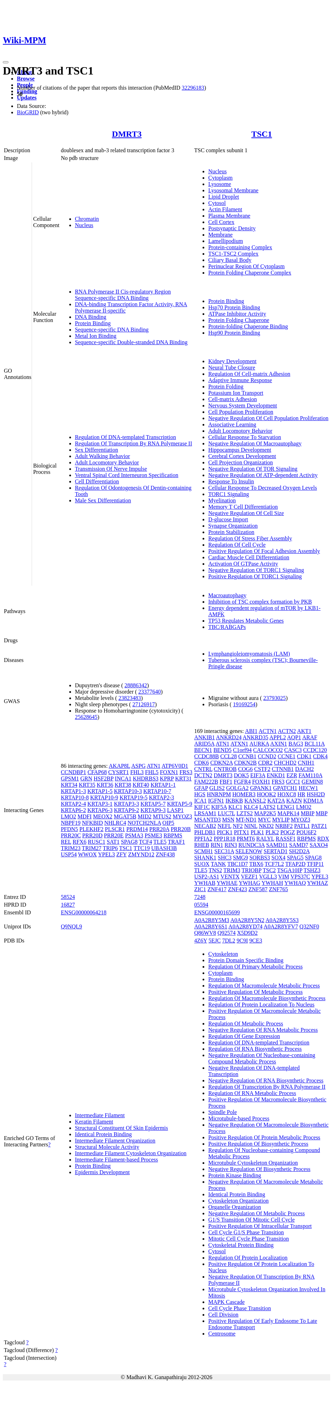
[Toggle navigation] (5, 62)
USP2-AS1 (206, 877)
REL (66, 842)
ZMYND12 (141, 854)
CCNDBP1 (73, 772)
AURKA (259, 744)
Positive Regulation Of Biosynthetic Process (258, 1144)
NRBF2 (284, 826)
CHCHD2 (285, 763)
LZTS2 (245, 813)
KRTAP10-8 (75, 797)
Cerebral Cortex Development (242, 456)
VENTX (229, 877)
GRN (86, 778)
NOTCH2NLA (144, 823)
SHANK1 (205, 858)
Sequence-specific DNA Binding (112, 330)
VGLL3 (268, 877)
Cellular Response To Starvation (244, 437)
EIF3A (257, 775)
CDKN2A (221, 763)
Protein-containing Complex (240, 247)
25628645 (86, 717)
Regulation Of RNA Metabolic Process (252, 1093)
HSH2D (316, 794)
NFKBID (92, 823)
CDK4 (320, 756)
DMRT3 (126, 134)
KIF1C (202, 807)
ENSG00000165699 (217, 912)
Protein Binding (93, 323)
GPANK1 (261, 788)
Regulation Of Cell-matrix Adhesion (249, 374)
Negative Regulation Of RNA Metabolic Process (263, 1030)
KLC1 (235, 807)
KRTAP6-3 (100, 810)
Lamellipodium (225, 241)
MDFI (84, 816)
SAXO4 (319, 845)
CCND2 (267, 756)
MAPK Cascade (226, 1302)
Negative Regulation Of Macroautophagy (254, 443)
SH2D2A (299, 851)
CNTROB (225, 769)
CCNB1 (247, 756)
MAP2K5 (265, 813)
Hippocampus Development (239, 450)
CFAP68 (97, 772)
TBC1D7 (237, 864)
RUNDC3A (251, 845)
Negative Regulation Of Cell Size (246, 513)
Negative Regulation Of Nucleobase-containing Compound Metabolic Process (261, 1058)
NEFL (224, 826)
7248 (199, 897)
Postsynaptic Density (232, 228)
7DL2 (228, 941)
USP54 (69, 854)
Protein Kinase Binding (234, 1175)
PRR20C (71, 835)
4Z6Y (200, 941)
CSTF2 (262, 769)
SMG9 (240, 858)
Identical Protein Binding (103, 1134)
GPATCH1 (285, 788)
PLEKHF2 (91, 829)
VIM (283, 877)
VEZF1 (249, 877)
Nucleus (84, 225)
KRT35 (87, 785)
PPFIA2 (203, 839)
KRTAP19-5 (134, 797)
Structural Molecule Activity (107, 1147)
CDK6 (201, 763)
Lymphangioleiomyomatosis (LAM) (249, 654)
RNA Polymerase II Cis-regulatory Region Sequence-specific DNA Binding (123, 295)
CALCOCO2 (268, 750)
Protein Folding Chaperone (238, 320)
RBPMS (173, 835)
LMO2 (68, 816)
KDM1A (313, 801)
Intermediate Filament (100, 1115)
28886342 (135, 685)
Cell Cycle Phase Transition (239, 1308)
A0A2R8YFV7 (281, 926)
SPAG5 (295, 858)
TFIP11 (315, 864)
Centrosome (221, 1334)
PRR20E (114, 835)
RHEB (201, 845)
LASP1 (175, 810)
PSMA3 (134, 835)
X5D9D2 (247, 933)
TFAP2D (295, 864)
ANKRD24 (229, 737)
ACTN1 (267, 731)
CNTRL (203, 769)
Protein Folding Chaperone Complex (249, 273)
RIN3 (230, 845)
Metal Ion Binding (95, 336)
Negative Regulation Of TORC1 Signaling (256, 570)
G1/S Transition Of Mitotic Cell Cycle (251, 1220)
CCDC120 (315, 750)
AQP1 (294, 737)
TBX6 (256, 864)
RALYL (265, 839)
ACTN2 (287, 731)
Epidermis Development (102, 1172)
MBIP (307, 813)
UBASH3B (164, 848)
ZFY (121, 854)
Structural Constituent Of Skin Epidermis (121, 1128)
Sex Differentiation (96, 450)
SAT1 (113, 842)
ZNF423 (237, 889)
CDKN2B (245, 763)
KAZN (294, 801)
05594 (201, 905)
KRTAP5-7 (153, 804)
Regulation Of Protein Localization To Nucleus (261, 1005)
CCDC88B (206, 756)
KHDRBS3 (146, 778)
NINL (250, 826)
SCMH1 (203, 851)
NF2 (238, 826)
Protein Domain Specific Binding (245, 960)
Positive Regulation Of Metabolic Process (255, 992)
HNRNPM (219, 794)
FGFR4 (242, 782)
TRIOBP (251, 870)
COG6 (245, 769)
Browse (25, 79)
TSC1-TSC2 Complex (233, 254)
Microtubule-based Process (238, 1118)
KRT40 (141, 785)
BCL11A (315, 744)
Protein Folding (225, 387)
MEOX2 (102, 816)
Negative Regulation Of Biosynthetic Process (259, 1169)
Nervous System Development (242, 405)
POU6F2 (306, 832)
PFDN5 (69, 829)
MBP (321, 813)
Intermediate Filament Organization (115, 1141)
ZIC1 (200, 889)
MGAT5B (125, 816)
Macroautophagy (227, 595)
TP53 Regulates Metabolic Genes (246, 621)
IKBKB (234, 801)
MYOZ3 (182, 816)
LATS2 (267, 807)
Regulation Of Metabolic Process (245, 1023)
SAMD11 (277, 845)
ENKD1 (276, 775)
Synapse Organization (233, 526)
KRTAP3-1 (100, 804)
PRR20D (92, 835)
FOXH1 (261, 782)
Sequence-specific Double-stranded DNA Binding (131, 342)
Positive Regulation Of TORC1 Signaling (255, 576)
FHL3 (136, 772)
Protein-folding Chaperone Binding (248, 326)
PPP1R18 (224, 839)
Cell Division (223, 1315)
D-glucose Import (228, 519)
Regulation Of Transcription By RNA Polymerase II (133, 443)
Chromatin (87, 219)
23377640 (149, 692)
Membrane (220, 235)
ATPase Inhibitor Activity (237, 314)
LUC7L (226, 813)
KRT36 (105, 785)
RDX (323, 839)
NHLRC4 (115, 823)
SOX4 (278, 858)
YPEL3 (106, 854)
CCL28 (228, 756)
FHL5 (152, 772)
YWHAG (249, 883)
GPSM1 (70, 778)
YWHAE (227, 883)
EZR (292, 775)
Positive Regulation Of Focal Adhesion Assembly (264, 551)
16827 (68, 905)
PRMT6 (246, 839)
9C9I (242, 941)
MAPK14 (288, 813)
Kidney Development (232, 361)
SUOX (202, 864)
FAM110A (310, 775)
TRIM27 (92, 848)
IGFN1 (216, 801)
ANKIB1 (204, 737)
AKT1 (304, 731)
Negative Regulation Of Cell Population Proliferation (268, 418)
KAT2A (276, 801)
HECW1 (308, 788)
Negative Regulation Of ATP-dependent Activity (263, 475)
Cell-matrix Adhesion (232, 399)
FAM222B (206, 782)
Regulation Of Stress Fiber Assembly (250, 538)
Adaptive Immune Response (240, 380)
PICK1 (224, 832)
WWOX (87, 854)
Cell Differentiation (97, 481)
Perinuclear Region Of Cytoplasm (246, 266)
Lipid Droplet (223, 197)
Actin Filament (225, 209)
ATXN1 (239, 744)
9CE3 (255, 941)
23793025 (274, 698)
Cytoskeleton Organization (238, 1201)
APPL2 (277, 737)
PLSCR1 (115, 829)
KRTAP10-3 (128, 791)
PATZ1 (319, 826)
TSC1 (261, 134)
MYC (264, 820)
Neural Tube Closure (231, 368)
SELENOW (249, 851)
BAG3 (295, 744)
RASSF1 (286, 839)
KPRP (167, 778)
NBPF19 (71, 823)
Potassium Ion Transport (235, 393)
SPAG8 (129, 842)
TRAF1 (176, 842)
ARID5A (204, 744)
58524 (68, 897)
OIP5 (168, 823)
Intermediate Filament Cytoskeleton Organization (130, 1153)
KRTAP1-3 (73, 791)
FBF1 (225, 782)
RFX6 (80, 842)
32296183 (193, 88)
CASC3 (293, 750)
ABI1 (251, 731)
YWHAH (272, 883)
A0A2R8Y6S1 (210, 926)
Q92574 (226, 933)
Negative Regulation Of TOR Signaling (252, 469)
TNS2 (215, 870)
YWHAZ (317, 883)
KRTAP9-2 (126, 810)
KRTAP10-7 (157, 791)
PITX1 (241, 832)
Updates (27, 98)
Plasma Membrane (229, 216)
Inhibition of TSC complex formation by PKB (260, 602)
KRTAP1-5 (100, 791)
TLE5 (159, 842)
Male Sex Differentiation (103, 500)
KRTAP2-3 (161, 797)
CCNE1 (287, 756)
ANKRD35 (255, 737)
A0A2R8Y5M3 (211, 920)
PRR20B (181, 829)
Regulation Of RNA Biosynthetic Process (255, 1049)
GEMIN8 (312, 782)
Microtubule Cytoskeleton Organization (253, 1163)
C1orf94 (242, 750)
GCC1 (293, 782)
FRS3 (185, 772)
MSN (228, 820)
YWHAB (204, 883)
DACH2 (304, 769)
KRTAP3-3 (126, 804)
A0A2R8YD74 (246, 926)
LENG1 (286, 807)
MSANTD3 (207, 820)
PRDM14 (137, 829)
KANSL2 (255, 801)
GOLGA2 (237, 788)
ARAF (309, 737)
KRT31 (183, 778)
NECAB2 (205, 826)
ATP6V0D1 (174, 766)
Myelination (222, 500)
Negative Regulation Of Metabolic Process (256, 1213)
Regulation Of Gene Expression (244, 1036)
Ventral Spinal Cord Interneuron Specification (126, 475)
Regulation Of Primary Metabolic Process (255, 967)
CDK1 (304, 756)
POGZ (287, 832)
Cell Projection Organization (240, 462)
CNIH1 (306, 763)
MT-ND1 (246, 820)
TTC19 (142, 848)
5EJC (215, 941)
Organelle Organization (234, 1207)
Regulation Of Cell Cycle (236, 545)
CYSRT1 (118, 772)
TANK (218, 864)
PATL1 (302, 826)
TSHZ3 (311, 870)
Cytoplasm (220, 178)
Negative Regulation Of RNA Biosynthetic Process (266, 1080)
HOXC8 (286, 794)
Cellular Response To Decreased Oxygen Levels (262, 488)
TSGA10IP (289, 870)
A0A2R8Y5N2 (247, 920)
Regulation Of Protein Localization (247, 1258)
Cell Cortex (221, 222)
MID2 (145, 816)
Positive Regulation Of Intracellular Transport (260, 1226)
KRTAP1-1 (163, 785)
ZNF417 (216, 889)
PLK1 (257, 832)
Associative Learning (232, 424)
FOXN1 (169, 772)
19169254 (244, 704)
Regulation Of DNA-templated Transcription (125, 437)
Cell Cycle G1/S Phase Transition (246, 1232)
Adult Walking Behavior (102, 456)
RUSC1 (96, 842)
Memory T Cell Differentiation (243, 507)
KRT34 (69, 785)
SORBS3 (259, 858)
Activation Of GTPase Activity (243, 564)
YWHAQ (295, 883)
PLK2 (272, 832)
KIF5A (219, 807)
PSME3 (153, 835)
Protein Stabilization (231, 532)
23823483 (130, 698)
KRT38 (123, 785)
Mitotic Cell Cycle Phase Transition (248, 1239)
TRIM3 (231, 870)
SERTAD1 (276, 851)
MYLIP (280, 820)
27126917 (143, 704)
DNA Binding (90, 317)
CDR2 (265, 763)
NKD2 (266, 826)
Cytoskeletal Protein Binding (241, 1245)
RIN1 (217, 845)
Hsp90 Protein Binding (234, 333)
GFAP (201, 788)
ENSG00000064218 (84, 912)
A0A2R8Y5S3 (282, 920)
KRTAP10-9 (104, 797)
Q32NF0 (309, 926)
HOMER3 (244, 794)
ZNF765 (278, 889)
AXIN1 (278, 744)
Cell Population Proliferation (240, 412)
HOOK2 (266, 794)
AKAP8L (119, 766)
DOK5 (241, 775)
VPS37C (300, 877)
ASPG (138, 766)
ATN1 (153, 766)
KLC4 (251, 807)
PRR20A (159, 829)
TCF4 (145, 842)
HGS (199, 794)
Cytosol (217, 203)
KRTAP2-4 (73, 804)
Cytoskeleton (223, 954)
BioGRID (28, 112)
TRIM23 (71, 848)
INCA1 (123, 778)
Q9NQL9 (71, 926)
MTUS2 (162, 816)
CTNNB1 (283, 769)
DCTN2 (203, 775)
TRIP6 (110, 848)
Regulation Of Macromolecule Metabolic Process (264, 986)
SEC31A (224, 851)
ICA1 (200, 801)
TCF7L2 (274, 864)
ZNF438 (165, 854)
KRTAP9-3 (153, 810)
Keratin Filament (94, 1122)
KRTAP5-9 (179, 804)
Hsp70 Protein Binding (234, 307)
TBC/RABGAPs (227, 627)
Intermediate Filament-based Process (116, 1160)
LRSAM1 (205, 813)
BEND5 (222, 750)
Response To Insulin (231, 481)
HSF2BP (103, 778)
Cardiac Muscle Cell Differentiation (248, 557)
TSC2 (269, 870)
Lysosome (219, 184)
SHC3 (224, 858)
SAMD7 (298, 845)
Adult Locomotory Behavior (107, 462)
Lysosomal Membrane (233, 190)
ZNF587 (257, 889)
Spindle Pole (222, 1112)
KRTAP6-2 (73, 810)
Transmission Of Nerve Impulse (111, 469)
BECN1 (203, 750)
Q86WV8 (205, 933)
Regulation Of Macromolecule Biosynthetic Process (266, 998)
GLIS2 (217, 788)
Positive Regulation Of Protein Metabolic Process (264, 1137)
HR (301, 794)
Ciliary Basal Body (229, 260)
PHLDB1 (204, 832)
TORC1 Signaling (228, 494)
